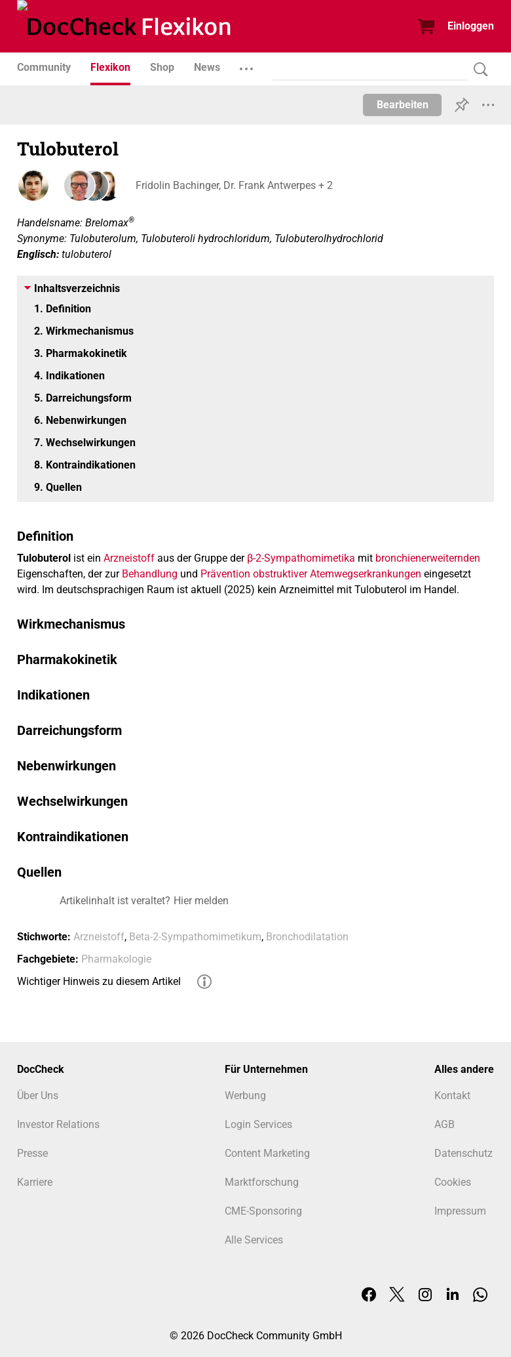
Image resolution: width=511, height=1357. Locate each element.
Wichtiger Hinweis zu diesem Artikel (99, 981)
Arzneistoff (129, 558)
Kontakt (452, 1095)
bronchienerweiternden (427, 558)
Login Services (258, 1124)
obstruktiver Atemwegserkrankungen (337, 574)
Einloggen (470, 26)
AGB (444, 1124)
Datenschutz (463, 1153)
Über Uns (37, 1095)
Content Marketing (267, 1153)
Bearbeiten (402, 104)
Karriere (34, 1182)
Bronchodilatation (307, 936)
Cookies (452, 1182)
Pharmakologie (116, 959)
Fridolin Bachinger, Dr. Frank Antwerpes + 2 (233, 185)
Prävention (225, 574)
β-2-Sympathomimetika (301, 558)
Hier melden (201, 900)
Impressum (460, 1211)
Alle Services (254, 1240)
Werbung (245, 1095)
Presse (32, 1153)
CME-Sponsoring (263, 1211)
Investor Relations (58, 1124)
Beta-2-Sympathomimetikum (195, 936)
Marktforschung (262, 1182)
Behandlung (150, 574)
